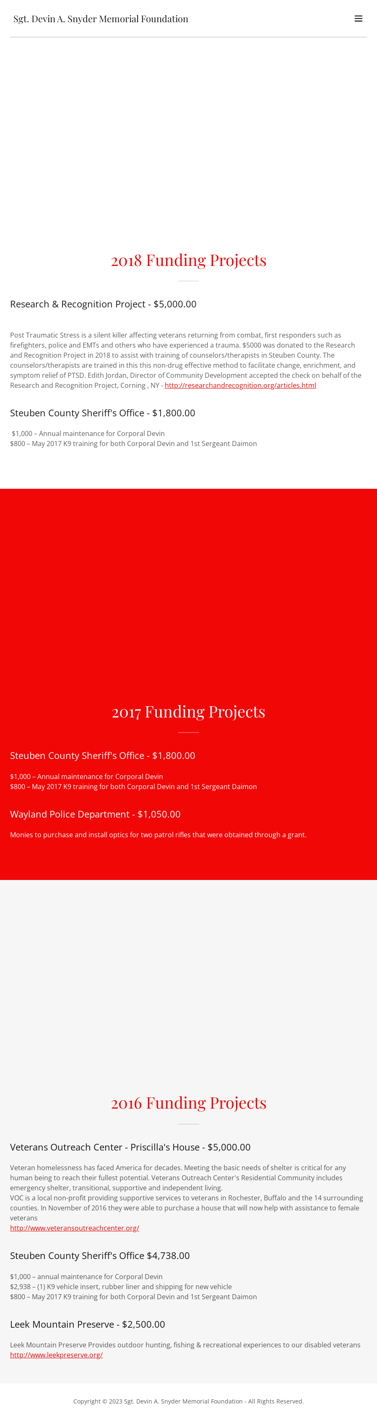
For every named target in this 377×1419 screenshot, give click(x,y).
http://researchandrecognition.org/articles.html (240, 385)
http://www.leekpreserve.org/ (56, 1355)
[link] (100, 19)
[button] (358, 18)
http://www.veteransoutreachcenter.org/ (74, 1228)
